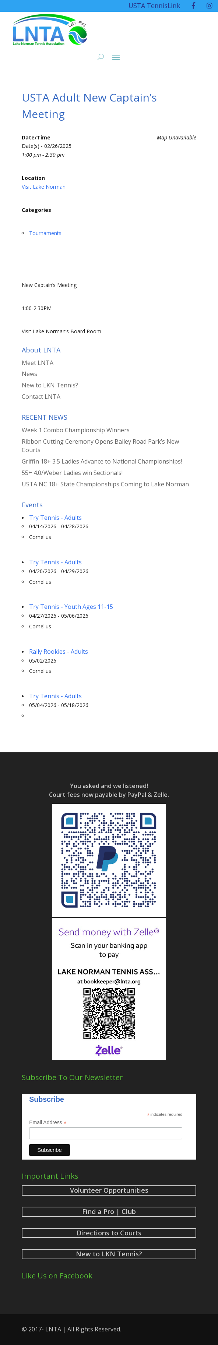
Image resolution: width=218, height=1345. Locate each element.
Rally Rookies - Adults (58, 651)
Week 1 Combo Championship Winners (76, 430)
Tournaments (45, 233)
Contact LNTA (41, 397)
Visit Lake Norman (44, 186)
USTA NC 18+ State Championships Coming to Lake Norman (105, 484)
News (29, 374)
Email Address (48, 1122)
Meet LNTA (37, 363)
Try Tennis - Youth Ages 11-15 (71, 607)
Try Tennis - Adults (55, 518)
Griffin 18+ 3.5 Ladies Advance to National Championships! (102, 461)
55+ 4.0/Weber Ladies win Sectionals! (72, 473)
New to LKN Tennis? (50, 385)
